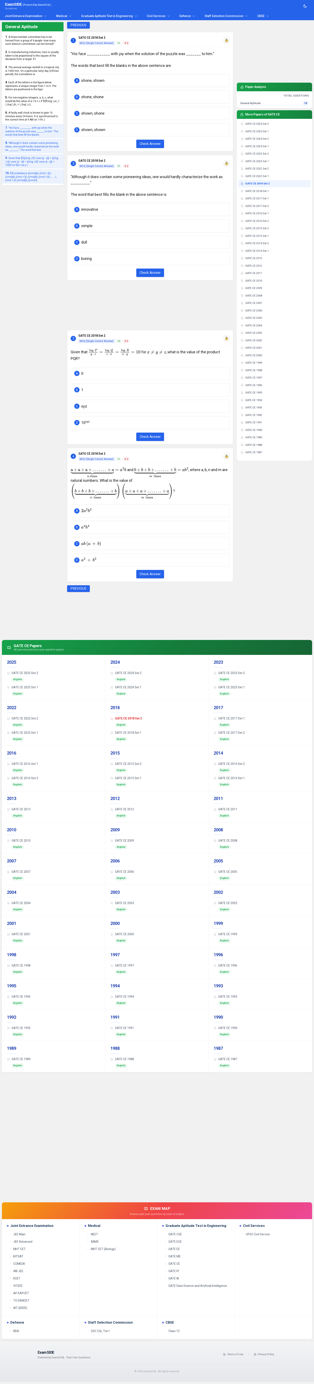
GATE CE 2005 (225, 871)
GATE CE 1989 (18, 1059)
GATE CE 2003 (122, 903)
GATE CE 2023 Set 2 (229, 673)
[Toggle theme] (305, 6)
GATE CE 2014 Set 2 (229, 764)
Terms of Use (233, 1354)
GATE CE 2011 (225, 809)
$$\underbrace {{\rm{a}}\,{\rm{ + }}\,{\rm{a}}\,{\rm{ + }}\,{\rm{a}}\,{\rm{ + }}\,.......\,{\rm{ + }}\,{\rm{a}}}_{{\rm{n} (31, 176)
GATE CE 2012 (122, 809)
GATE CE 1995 (18, 996)
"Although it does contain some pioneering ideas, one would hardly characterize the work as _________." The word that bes (32, 146)
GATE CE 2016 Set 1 (22, 764)
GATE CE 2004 (18, 903)
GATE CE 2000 (122, 934)
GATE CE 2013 (18, 809)
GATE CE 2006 (122, 871)
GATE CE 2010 (18, 840)
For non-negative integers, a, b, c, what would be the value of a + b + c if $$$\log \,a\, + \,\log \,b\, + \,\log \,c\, (32, 101)
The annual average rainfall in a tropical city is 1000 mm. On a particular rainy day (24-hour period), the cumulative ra (32, 70)
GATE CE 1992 (18, 1028)
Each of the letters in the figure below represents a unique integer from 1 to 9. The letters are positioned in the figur (30, 86)
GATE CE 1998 (18, 965)
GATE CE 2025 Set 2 (22, 673)
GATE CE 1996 (225, 965)
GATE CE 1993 (225, 996)
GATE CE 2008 (225, 840)
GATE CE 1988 (122, 1059)
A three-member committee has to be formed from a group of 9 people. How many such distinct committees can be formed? (30, 40)
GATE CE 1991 (122, 1028)
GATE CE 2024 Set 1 (126, 687)
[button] (150, 80)
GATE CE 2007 (18, 871)
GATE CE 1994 (122, 996)
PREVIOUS (78, 25)
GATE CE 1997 (122, 965)
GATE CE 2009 (122, 840)
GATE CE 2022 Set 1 (22, 732)
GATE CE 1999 (225, 934)
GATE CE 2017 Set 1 (229, 718)
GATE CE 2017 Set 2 (229, 732)
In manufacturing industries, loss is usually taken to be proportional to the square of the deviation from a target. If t (32, 55)
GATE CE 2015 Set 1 (126, 778)
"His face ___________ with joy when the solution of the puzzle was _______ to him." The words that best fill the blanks (31, 131)
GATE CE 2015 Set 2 (126, 764)
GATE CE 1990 (225, 1028)
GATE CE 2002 (225, 903)
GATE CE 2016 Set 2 (22, 778)
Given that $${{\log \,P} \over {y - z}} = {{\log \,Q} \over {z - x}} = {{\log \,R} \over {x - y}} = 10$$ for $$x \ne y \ (31, 161)
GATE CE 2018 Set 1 (126, 732)
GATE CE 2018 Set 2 (126, 718)
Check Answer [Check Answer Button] (150, 144)
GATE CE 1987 (225, 1059)
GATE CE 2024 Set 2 (126, 673)
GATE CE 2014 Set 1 (229, 778)
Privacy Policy (264, 1354)
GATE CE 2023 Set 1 (229, 687)
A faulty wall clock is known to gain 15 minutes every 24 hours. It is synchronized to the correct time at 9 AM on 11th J (31, 116)
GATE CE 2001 (18, 934)
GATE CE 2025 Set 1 (22, 687)
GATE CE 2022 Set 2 (22, 718)
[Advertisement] (150, 305)
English (17, 679)
